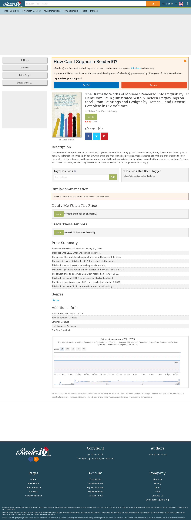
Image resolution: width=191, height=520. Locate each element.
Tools (84, 10)
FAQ (157, 491)
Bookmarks (71, 10)
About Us (157, 479)
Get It (91, 116)
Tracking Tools (95, 495)
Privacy (157, 483)
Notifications (52, 10)
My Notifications (95, 487)
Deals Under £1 (25, 82)
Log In (58, 214)
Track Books (12, 11)
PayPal (86, 85)
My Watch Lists (32, 11)
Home (24, 60)
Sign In (167, 3)
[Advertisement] (95, 33)
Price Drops (24, 75)
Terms (157, 487)
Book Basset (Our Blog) (157, 499)
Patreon (154, 85)
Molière (91, 110)
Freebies (25, 67)
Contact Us (157, 495)
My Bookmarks (95, 491)
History (55, 299)
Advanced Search (33, 495)
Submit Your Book (158, 454)
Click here (136, 68)
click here (158, 518)
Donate (94, 10)
